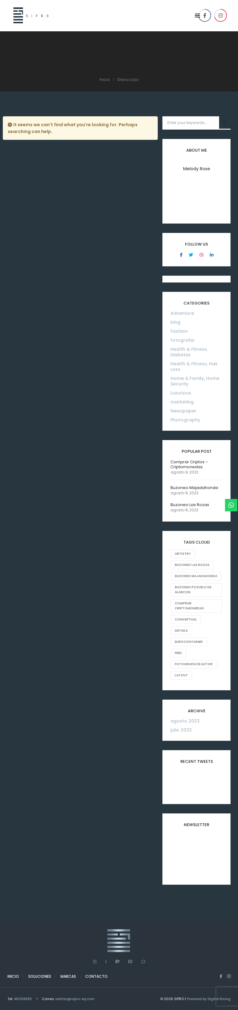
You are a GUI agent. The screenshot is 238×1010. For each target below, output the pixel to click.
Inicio (13, 976)
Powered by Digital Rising (209, 998)
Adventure (182, 313)
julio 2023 (181, 730)
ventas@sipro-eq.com (75, 998)
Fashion (179, 331)
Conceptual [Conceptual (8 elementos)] (186, 619)
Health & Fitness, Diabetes (189, 352)
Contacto (96, 976)
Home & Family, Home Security (194, 381)
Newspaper (183, 411)
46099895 (23, 998)
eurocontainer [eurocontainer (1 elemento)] (189, 641)
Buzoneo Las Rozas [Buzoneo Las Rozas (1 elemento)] (192, 565)
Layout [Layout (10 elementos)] (181, 675)
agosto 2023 (185, 721)
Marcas (68, 976)
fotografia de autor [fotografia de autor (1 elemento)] (194, 664)
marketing (182, 402)
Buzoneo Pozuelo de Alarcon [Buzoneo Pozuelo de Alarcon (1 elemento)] (193, 589)
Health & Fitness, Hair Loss (194, 366)
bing (175, 322)
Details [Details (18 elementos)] (181, 630)
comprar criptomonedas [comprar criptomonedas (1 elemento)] (189, 606)
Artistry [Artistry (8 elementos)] (183, 553)
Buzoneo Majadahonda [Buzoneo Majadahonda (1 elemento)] (196, 576)
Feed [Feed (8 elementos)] (178, 653)
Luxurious (180, 393)
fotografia (182, 340)
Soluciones (39, 976)
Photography (185, 420)
